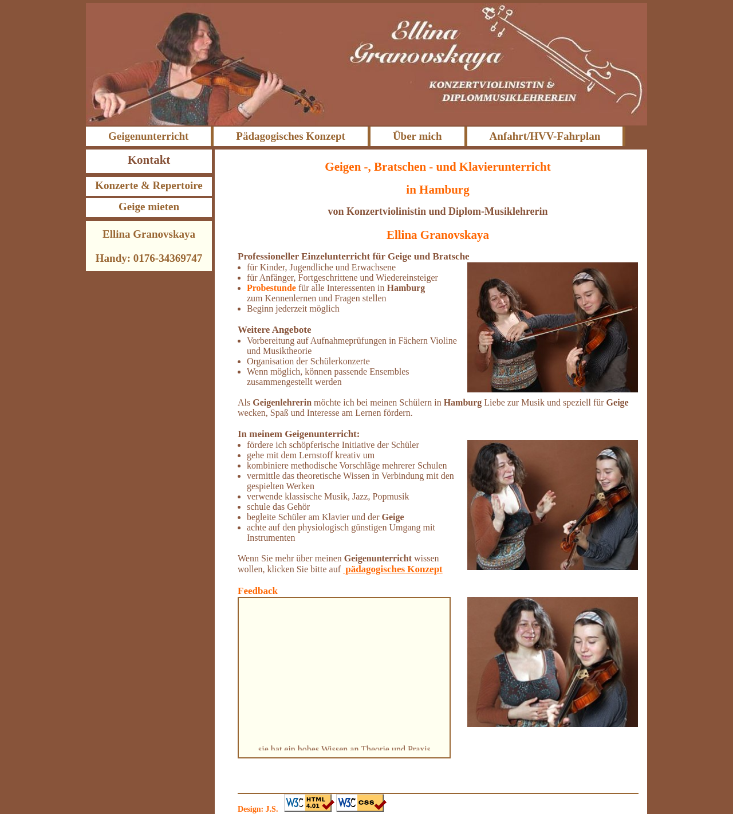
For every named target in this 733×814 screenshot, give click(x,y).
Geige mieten (149, 206)
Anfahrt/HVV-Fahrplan (545, 136)
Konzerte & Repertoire (148, 185)
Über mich (417, 136)
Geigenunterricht (148, 136)
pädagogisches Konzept (393, 569)
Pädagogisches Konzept (290, 136)
